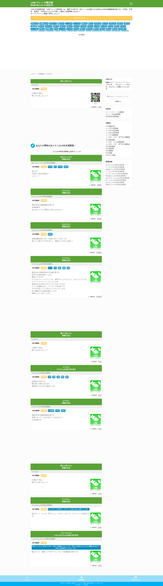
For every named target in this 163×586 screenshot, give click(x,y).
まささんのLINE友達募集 (115, 165)
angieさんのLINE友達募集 (115, 169)
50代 (107, 151)
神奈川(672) (89, 29)
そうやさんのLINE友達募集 (42, 264)
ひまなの (35, 85)
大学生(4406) (97, 23)
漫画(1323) (56, 26)
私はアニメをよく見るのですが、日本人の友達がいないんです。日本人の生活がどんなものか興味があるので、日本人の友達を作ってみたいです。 (66, 547)
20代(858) (122, 26)
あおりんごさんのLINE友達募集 (43, 163)
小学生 (60, 167)
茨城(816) (41, 29)
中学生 (50, 167)
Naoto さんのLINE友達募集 (116, 184)
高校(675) (82, 29)
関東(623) (96, 29)
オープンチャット (112, 112)
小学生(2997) (112, 23)
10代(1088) (83, 26)
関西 (62, 377)
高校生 (66, 167)
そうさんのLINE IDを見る (66, 369)
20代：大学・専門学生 (116, 144)
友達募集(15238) (44, 23)
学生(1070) (90, 26)
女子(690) (76, 29)
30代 (107, 146)
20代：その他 (113, 142)
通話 (59, 268)
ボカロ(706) (69, 29)
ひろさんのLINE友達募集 (41, 407)
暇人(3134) (105, 23)
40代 (107, 148)
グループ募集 (111, 114)
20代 (107, 140)
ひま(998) (96, 26)
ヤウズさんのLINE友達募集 (42, 505)
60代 (107, 153)
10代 (107, 126)
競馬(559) (114, 29)
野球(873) (116, 26)
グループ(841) (34, 29)
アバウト (27, 580)
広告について (135, 580)
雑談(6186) (84, 23)
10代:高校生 (35, 89)
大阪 (58, 377)
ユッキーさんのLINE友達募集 (117, 174)
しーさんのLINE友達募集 (115, 167)
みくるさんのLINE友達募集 (116, 180)
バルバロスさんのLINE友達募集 (43, 539)
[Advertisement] (56, 53)
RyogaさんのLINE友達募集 (116, 176)
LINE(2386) (34, 26)
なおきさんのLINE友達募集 (42, 230)
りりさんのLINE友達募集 (115, 171)
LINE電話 (51, 410)
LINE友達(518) (122, 29)
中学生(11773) (53, 23)
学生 (55, 167)
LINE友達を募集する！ (81, 18)
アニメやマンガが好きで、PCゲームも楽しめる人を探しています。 (68, 509)
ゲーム (50, 268)
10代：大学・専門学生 (116, 137)
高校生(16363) (34, 23)
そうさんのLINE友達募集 (41, 373)
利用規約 (81, 580)
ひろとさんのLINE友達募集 (42, 196)
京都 (53, 377)
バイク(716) (62, 29)
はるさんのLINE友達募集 (115, 182)
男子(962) (110, 26)
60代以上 (109, 155)
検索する (118, 101)
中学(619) (102, 29)
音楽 (68, 268)
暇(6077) (90, 23)
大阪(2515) (126, 23)
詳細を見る (66, 159)
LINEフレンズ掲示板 (42, 3)
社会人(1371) (48, 26)
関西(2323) (41, 26)
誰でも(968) (103, 26)
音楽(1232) (62, 26)
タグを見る (81, 34)
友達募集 (43, 89)
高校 (67, 377)
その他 (110, 135)
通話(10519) (61, 23)
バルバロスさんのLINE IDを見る (66, 535)
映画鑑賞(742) (49, 29)
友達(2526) (120, 23)
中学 (49, 377)
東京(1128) (76, 26)
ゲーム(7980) (68, 23)
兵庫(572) (108, 29)
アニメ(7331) (76, 23)
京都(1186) (69, 26)
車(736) (56, 29)
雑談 (64, 268)
